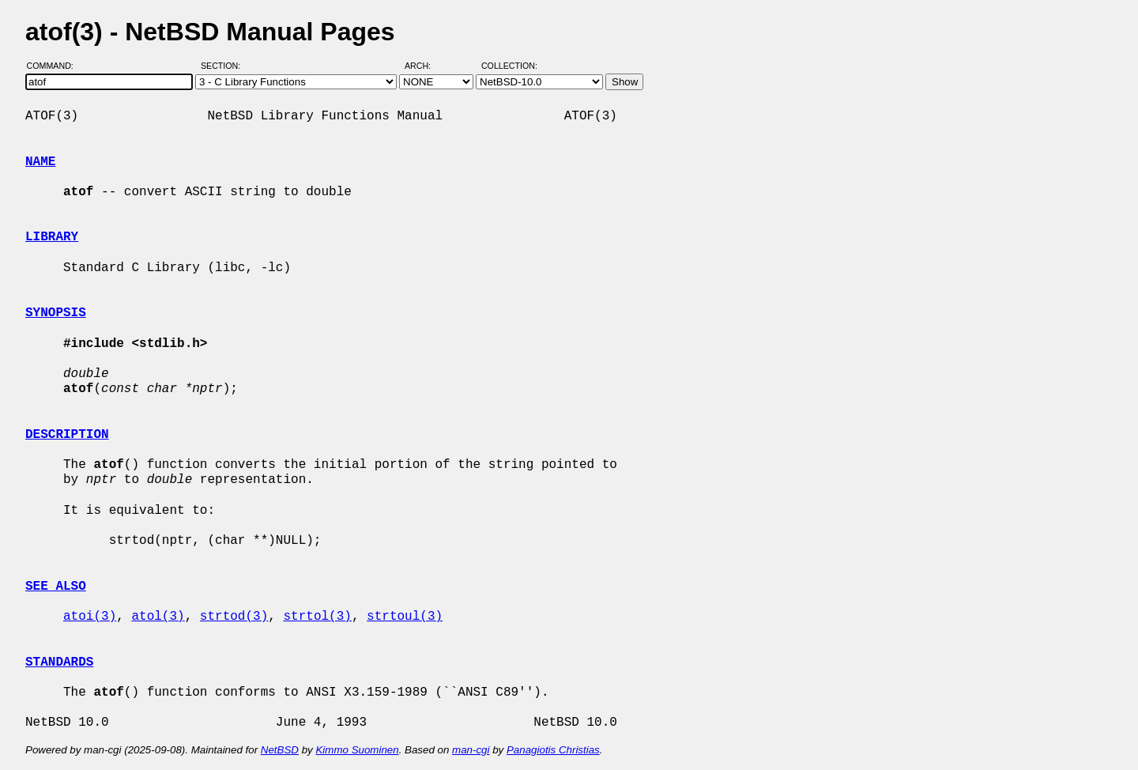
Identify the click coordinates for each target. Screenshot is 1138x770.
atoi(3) (89, 616)
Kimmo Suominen (356, 750)
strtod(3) (234, 616)
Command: (55, 65)
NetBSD (280, 750)
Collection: (509, 65)
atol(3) (157, 616)
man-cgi (470, 750)
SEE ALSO (55, 586)
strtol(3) (317, 616)
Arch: (425, 65)
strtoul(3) (405, 616)
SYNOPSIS (55, 313)
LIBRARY (51, 237)
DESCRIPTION (67, 435)
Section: (224, 65)
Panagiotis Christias (553, 750)
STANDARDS (59, 662)
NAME (40, 162)
